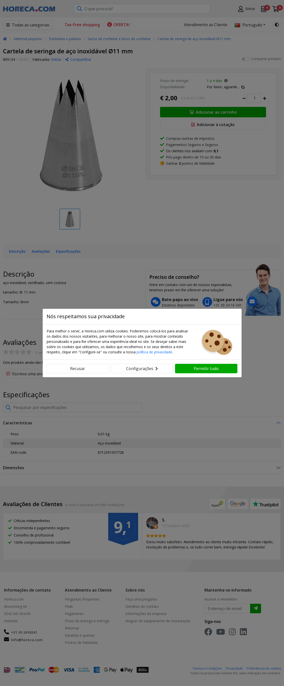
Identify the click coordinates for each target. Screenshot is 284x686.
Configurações (142, 368)
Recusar (77, 368)
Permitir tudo (206, 368)
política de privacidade (154, 352)
